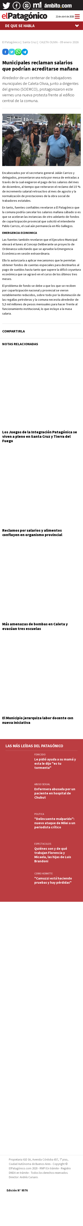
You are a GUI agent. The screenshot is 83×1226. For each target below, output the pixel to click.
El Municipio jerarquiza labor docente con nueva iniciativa (37, 720)
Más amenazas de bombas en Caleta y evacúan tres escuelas (35, 626)
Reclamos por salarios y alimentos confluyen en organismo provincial (32, 532)
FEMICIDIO (40, 754)
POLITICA (39, 814)
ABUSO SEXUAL (42, 784)
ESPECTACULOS (42, 843)
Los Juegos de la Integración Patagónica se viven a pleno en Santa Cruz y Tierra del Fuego (39, 436)
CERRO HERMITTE (43, 873)
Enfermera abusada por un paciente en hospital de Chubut (54, 793)
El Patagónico (11, 42)
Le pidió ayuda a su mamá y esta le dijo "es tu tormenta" (55, 763)
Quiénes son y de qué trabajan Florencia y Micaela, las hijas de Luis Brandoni (52, 854)
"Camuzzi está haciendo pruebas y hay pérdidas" (53, 880)
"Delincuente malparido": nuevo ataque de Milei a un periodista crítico (54, 823)
